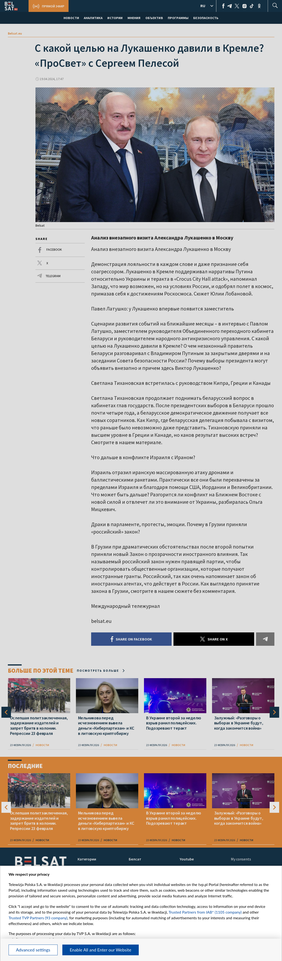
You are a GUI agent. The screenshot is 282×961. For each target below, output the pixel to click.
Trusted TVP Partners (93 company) (38, 917)
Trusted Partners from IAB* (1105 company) (205, 912)
